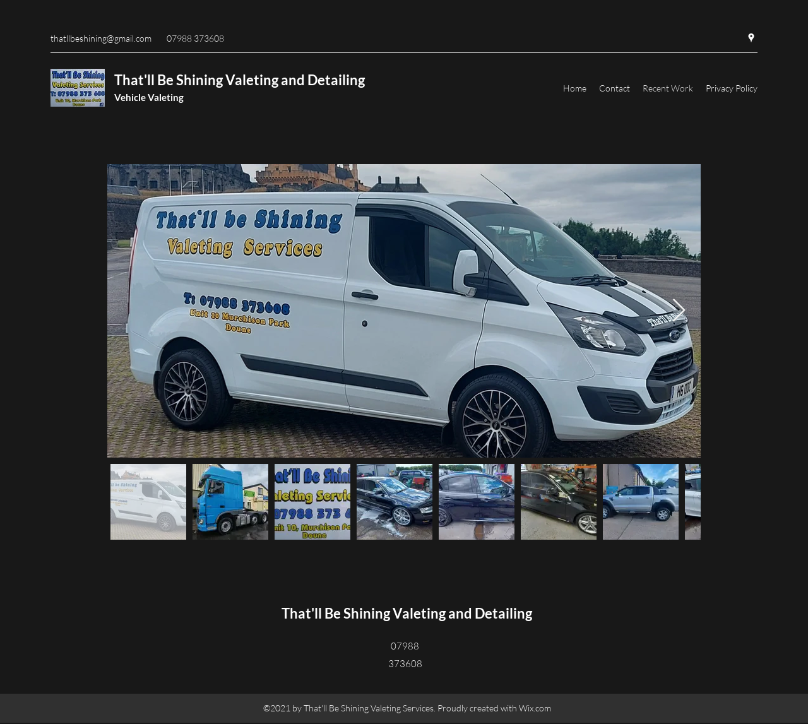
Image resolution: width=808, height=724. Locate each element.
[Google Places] (751, 38)
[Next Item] (679, 311)
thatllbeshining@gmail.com (101, 38)
